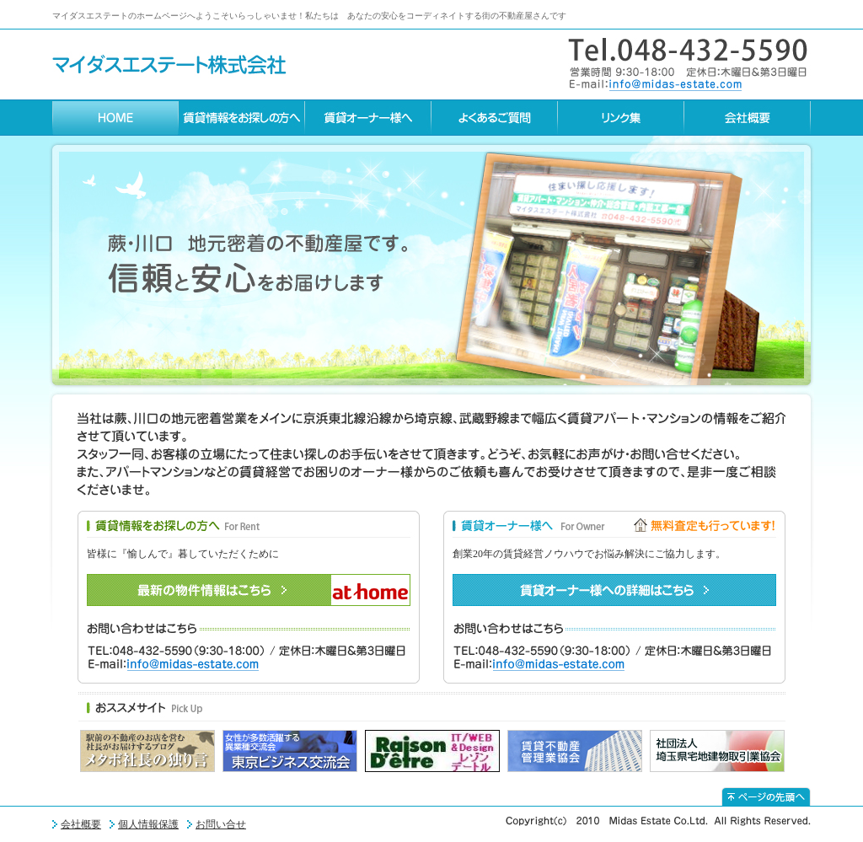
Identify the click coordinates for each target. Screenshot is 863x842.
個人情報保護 (148, 824)
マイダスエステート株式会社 (169, 64)
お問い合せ (221, 824)
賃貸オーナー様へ (368, 117)
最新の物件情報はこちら (248, 590)
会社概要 (747, 117)
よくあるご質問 (495, 117)
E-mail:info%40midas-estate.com (655, 84)
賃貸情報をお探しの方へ (242, 117)
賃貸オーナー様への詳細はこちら (614, 590)
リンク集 (621, 117)
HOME (115, 117)
